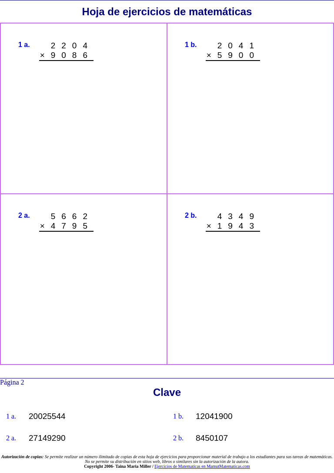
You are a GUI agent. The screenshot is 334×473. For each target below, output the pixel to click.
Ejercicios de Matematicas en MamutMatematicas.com (202, 466)
